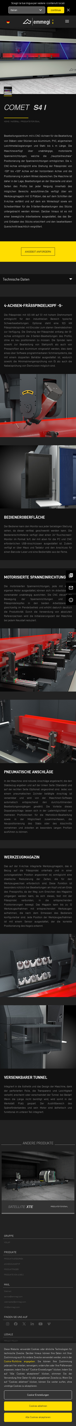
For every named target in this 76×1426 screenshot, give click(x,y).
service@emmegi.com (13, 1296)
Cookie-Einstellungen (38, 1395)
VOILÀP (7, 1242)
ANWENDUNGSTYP (12, 1264)
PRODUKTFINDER (11, 1269)
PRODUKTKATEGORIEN (13, 1259)
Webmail (7, 1291)
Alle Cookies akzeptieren (38, 1417)
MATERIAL (15, 121)
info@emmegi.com (12, 1307)
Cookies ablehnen (38, 1406)
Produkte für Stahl (30, 121)
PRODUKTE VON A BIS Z (14, 1275)
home (6, 121)
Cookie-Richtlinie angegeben (19, 1361)
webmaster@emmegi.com (15, 1302)
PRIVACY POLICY (11, 1341)
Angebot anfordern (38, 251)
